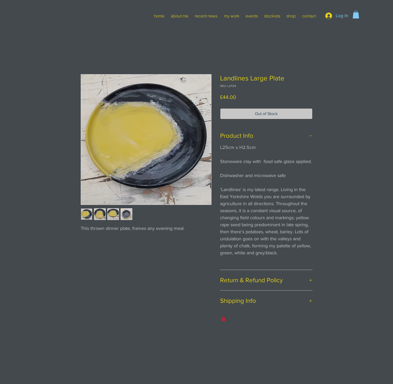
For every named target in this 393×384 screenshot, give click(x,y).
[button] (356, 14)
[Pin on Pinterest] (223, 319)
